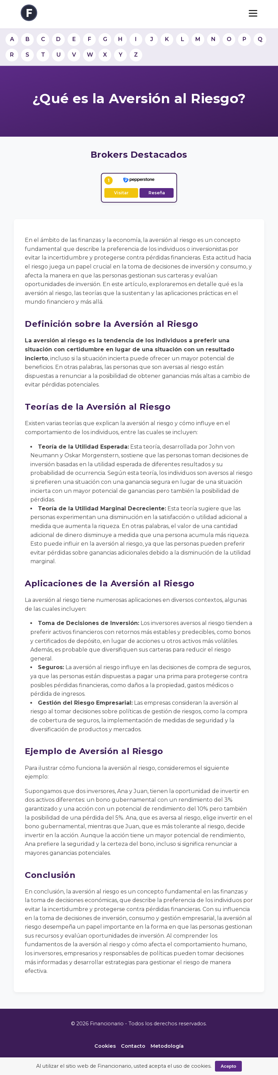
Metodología (167, 1046)
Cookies (105, 1046)
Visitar (121, 192)
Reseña (156, 192)
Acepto (228, 1066)
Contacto (133, 1046)
